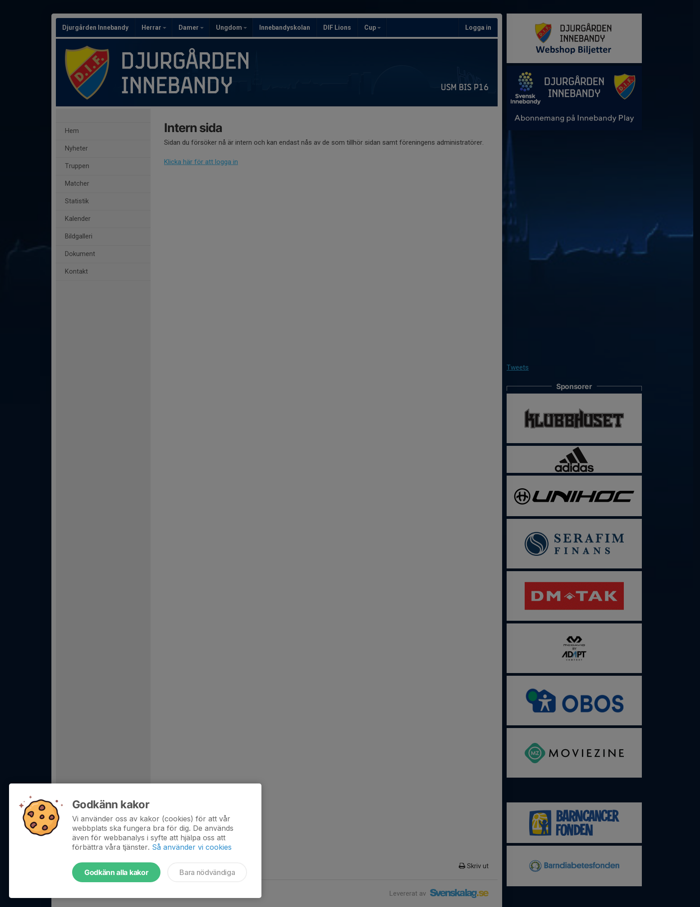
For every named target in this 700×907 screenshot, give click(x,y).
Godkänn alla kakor (116, 872)
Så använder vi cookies (192, 847)
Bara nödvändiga (207, 872)
